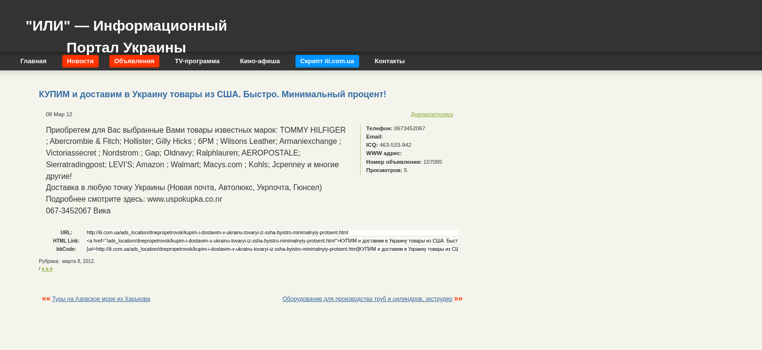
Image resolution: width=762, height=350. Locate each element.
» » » (47, 268)
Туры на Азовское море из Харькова (101, 299)
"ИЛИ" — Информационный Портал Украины (126, 32)
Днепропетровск (432, 114)
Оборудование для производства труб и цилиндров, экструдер (367, 299)
